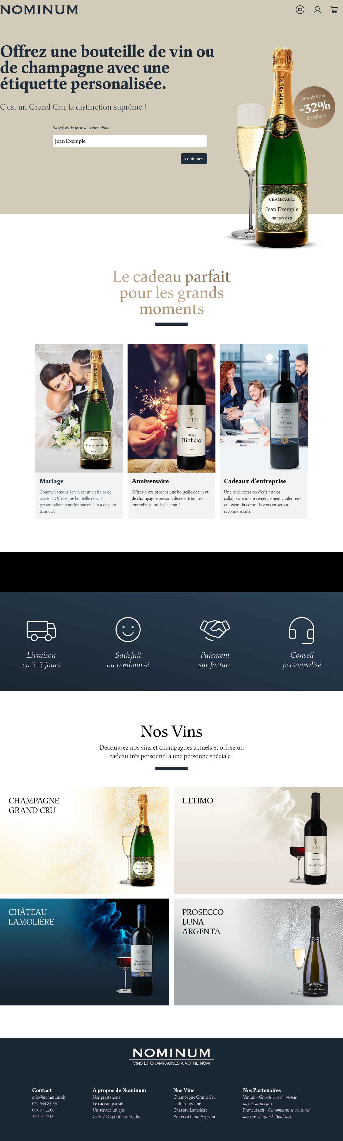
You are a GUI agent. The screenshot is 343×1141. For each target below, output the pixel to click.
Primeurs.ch (277, 1113)
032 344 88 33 (44, 1103)
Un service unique (109, 1110)
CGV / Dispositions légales (116, 1116)
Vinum (270, 1100)
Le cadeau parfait (108, 1103)
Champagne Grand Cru (84, 840)
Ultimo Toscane (187, 1103)
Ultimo (257, 840)
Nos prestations (106, 1097)
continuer (194, 158)
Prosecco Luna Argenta (257, 952)
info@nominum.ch (48, 1097)
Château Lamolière (84, 952)
